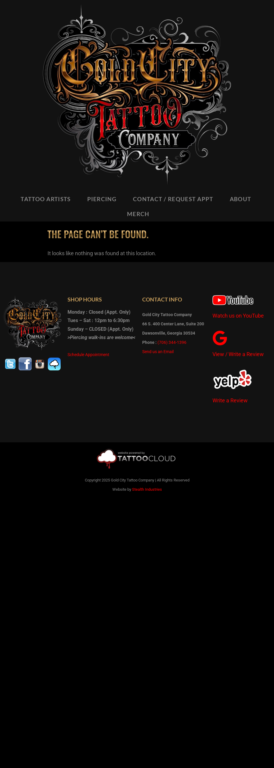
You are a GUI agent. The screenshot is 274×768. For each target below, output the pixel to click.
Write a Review (230, 400)
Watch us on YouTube (238, 316)
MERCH (138, 213)
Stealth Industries (147, 489)
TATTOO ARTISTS (46, 199)
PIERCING (102, 199)
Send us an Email (158, 351)
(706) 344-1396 (171, 342)
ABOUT (240, 199)
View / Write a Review (238, 354)
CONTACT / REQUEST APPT (173, 199)
